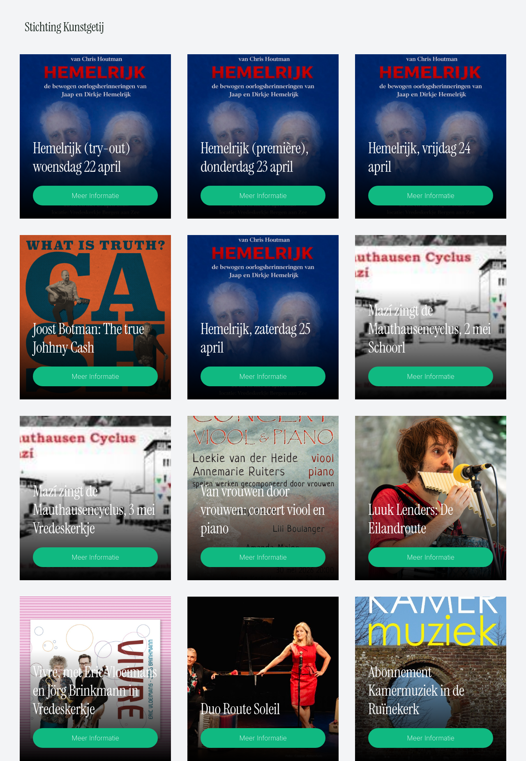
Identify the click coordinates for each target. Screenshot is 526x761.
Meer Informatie (95, 195)
